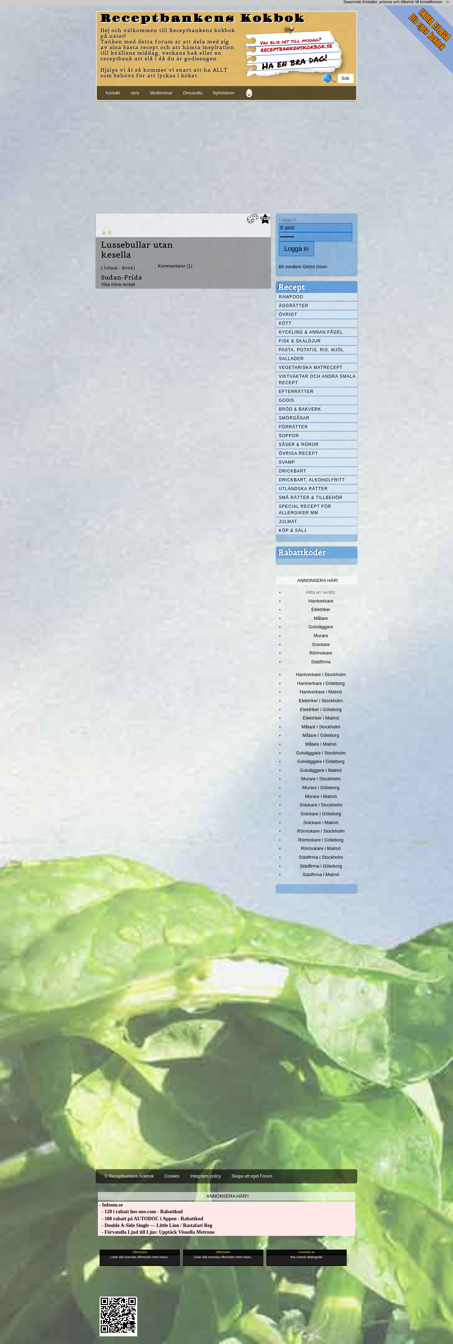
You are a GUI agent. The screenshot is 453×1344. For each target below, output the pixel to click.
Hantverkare (321, 601)
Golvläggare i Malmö (321, 770)
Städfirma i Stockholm (321, 857)
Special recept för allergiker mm (305, 509)
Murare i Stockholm (321, 778)
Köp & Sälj (292, 530)
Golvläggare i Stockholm (321, 753)
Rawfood (291, 296)
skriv (135, 92)
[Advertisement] (226, 155)
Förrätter (293, 426)
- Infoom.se (110, 1205)
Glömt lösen (315, 266)
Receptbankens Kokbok (202, 18)
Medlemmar (161, 92)
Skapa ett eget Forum (251, 1176)
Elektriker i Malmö (321, 718)
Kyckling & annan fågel (311, 332)
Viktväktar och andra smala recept (317, 379)
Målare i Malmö (321, 744)
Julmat (288, 521)
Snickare (321, 644)
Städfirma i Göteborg (321, 866)
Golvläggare (320, 626)
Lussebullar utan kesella (137, 250)
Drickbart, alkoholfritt (312, 479)
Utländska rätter (303, 488)
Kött (285, 323)
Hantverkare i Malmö (321, 691)
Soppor (289, 435)
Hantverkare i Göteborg (321, 683)
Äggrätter (293, 305)
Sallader (291, 358)
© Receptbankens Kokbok (129, 1176)
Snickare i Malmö (320, 822)
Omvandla (192, 92)
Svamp (287, 462)
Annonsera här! (317, 580)
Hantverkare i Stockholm (321, 674)
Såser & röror (299, 444)
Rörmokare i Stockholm (321, 831)
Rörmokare (321, 653)
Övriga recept (298, 453)
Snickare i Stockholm (321, 805)
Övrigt (288, 314)
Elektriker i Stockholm (321, 700)
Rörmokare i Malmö (321, 848)
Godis (286, 400)
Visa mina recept (118, 284)
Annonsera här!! (227, 1196)
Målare (321, 618)
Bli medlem (290, 266)
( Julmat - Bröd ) (118, 267)
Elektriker (320, 609)
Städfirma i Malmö (320, 874)
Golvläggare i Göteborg (321, 761)
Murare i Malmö (321, 796)
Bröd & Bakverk (300, 409)
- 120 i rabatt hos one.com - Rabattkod (140, 1211)
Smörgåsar (294, 418)
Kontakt (113, 92)
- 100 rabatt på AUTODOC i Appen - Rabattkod (150, 1218)
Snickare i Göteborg (321, 813)
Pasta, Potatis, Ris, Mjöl (311, 349)
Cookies (172, 1176)
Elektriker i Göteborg (321, 709)
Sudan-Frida (121, 277)
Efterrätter (296, 391)
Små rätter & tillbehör (310, 497)
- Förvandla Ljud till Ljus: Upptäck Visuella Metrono (156, 1232)
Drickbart (292, 471)
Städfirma (320, 661)
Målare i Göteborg (320, 735)
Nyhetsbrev (223, 92)
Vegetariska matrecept (311, 367)
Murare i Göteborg (320, 787)
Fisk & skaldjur (300, 341)
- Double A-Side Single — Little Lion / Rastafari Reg (155, 1225)
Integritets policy (205, 1176)
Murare (320, 635)
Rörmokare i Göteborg (320, 840)
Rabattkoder (302, 552)
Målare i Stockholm (320, 726)
